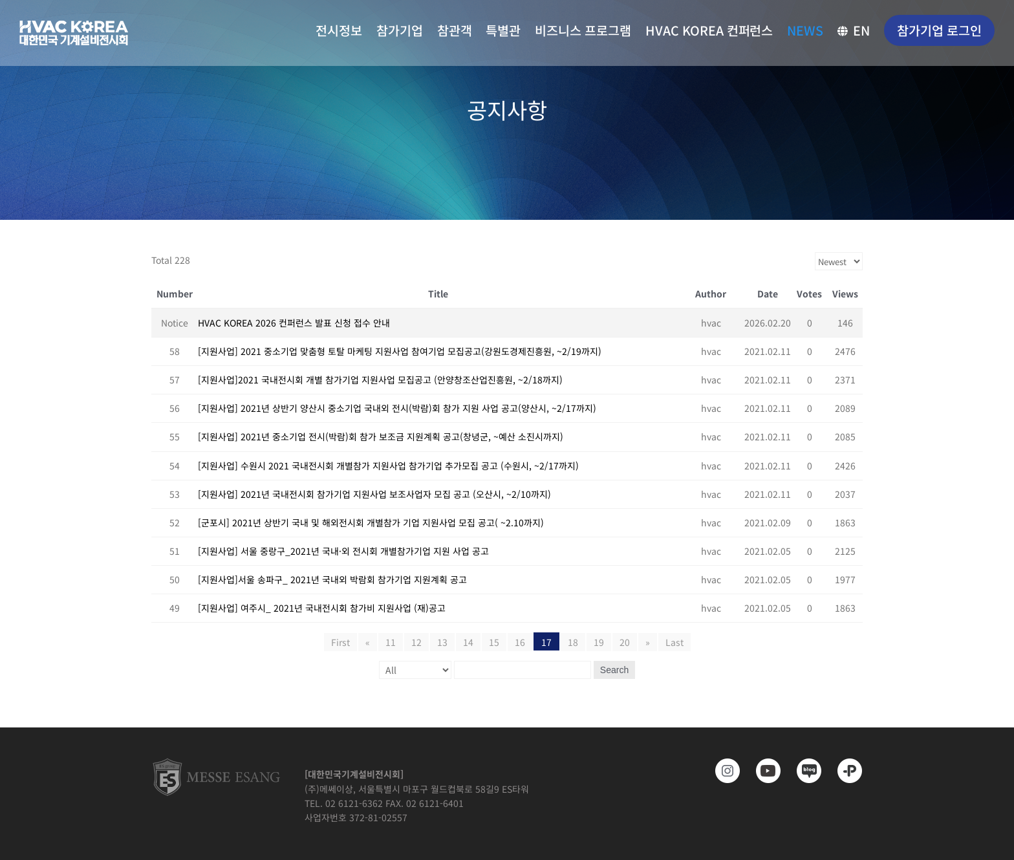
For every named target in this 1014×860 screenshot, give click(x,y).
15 (494, 642)
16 (520, 642)
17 (546, 642)
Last (674, 642)
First (340, 642)
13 (442, 642)
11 (390, 642)
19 (599, 642)
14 (468, 642)
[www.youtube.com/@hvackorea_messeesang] (764, 771)
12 (416, 642)
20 (625, 642)
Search (614, 670)
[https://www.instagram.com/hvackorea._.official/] (723, 771)
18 (573, 642)
